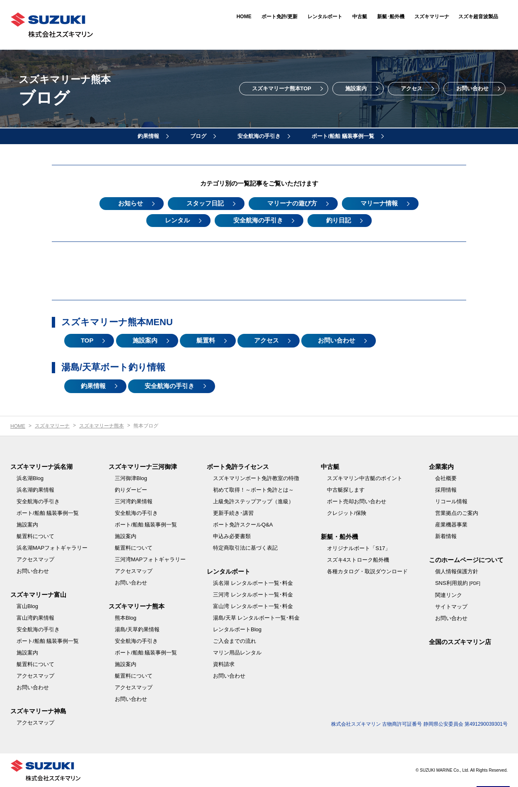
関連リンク (448, 595)
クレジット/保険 (346, 513)
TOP (87, 340)
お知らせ (130, 203)
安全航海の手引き (259, 136)
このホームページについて (466, 559)
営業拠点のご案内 (456, 513)
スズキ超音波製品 (478, 16)
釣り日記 (339, 220)
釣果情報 (148, 136)
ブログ (198, 136)
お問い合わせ (472, 88)
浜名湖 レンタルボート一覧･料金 (253, 583)
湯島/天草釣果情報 (137, 629)
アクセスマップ (35, 559)
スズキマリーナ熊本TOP (282, 88)
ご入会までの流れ (234, 641)
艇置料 (205, 340)
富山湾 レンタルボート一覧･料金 (253, 606)
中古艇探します (346, 490)
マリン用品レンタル (237, 652)
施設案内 (356, 88)
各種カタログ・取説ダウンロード (367, 571)
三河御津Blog (131, 478)
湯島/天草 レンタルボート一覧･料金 (256, 618)
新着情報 (446, 536)
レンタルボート (324, 16)
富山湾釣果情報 (35, 618)
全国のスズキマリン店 (460, 641)
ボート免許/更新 (279, 16)
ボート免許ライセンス (238, 466)
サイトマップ (451, 607)
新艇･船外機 (390, 16)
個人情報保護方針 (456, 571)
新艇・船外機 (339, 536)
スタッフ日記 (205, 203)
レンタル (177, 220)
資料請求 (224, 664)
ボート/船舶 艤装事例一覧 (343, 136)
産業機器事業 (451, 524)
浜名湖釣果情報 (35, 490)
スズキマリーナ (431, 16)
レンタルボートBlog (237, 629)
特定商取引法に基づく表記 (245, 548)
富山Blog (27, 606)
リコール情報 (451, 501)
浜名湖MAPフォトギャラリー (52, 548)
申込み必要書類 (232, 536)
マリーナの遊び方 (292, 203)
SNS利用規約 (457, 583)
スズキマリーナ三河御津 (143, 466)
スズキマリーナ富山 (38, 594)
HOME (244, 16)
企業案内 (441, 466)
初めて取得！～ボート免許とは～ (253, 490)
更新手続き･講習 (233, 513)
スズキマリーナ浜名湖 (41, 466)
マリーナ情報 (379, 203)
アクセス (411, 88)
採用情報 (446, 490)
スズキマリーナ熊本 (101, 426)
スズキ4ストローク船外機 (358, 560)
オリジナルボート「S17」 (358, 548)
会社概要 (446, 478)
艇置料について (35, 536)
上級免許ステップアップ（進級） (253, 501)
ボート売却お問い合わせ (356, 501)
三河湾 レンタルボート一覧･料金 (253, 594)
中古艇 (359, 16)
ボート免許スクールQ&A (243, 524)
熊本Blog (125, 618)
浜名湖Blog (30, 478)
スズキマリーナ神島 (38, 711)
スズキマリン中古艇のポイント (364, 478)
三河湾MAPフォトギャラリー (150, 559)
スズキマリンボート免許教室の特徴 (256, 478)
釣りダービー (131, 490)
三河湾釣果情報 (133, 501)
